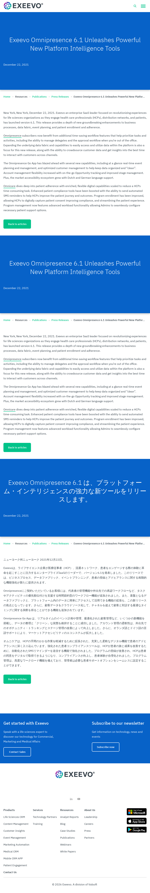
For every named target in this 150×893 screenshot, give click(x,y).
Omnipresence (12, 135)
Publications (67, 837)
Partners (89, 837)
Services (38, 810)
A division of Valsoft (85, 884)
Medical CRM (11, 851)
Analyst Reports (69, 817)
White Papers (68, 851)
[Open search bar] (135, 6)
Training (37, 823)
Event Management (14, 837)
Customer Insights (14, 830)
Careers (88, 823)
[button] (143, 6)
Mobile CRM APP (13, 858)
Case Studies (67, 830)
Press (87, 830)
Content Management (15, 823)
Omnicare (9, 186)
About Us (89, 810)
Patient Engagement (15, 865)
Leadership (90, 817)
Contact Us (10, 872)
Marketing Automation (16, 844)
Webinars (65, 844)
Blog (62, 823)
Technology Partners (45, 817)
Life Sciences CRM (14, 817)
